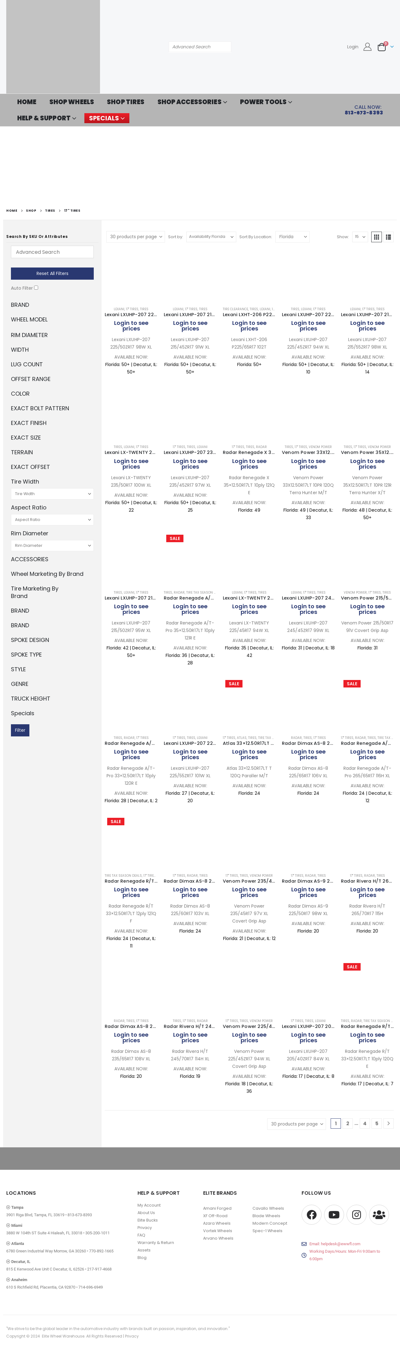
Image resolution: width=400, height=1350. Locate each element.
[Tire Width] (52, 493)
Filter (20, 730)
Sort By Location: (255, 237)
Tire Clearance (235, 309)
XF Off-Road (215, 1215)
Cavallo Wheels (268, 1208)
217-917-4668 (99, 1269)
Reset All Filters (52, 273)
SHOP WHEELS (71, 102)
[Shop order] (292, 237)
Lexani (119, 309)
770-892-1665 (101, 1251)
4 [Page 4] (365, 1123)
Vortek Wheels (217, 1230)
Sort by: (175, 237)
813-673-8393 (80, 1215)
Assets (144, 1250)
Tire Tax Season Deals (204, 592)
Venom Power (320, 447)
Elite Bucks (148, 1220)
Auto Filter (22, 288)
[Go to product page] (131, 275)
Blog (142, 1257)
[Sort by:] (211, 237)
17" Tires (132, 309)
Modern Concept (269, 1223)
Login (352, 47)
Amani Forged (217, 1208)
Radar (261, 447)
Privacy (145, 1227)
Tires (144, 309)
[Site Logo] (53, 47)
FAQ (141, 1235)
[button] (376, 237)
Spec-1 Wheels (267, 1230)
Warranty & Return (156, 1242)
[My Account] (367, 47)
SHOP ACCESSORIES (190, 102)
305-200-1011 (97, 1233)
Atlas (242, 737)
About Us (146, 1212)
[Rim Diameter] (52, 545)
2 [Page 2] (347, 1123)
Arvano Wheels (218, 1238)
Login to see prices (131, 325)
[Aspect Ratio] (52, 519)
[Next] (388, 1123)
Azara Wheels (217, 1223)
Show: (343, 237)
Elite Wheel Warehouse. (63, 1336)
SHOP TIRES (125, 102)
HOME (27, 102)
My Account (149, 1205)
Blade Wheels (266, 1215)
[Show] (360, 237)
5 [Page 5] (376, 1123)
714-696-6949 (90, 1287)
